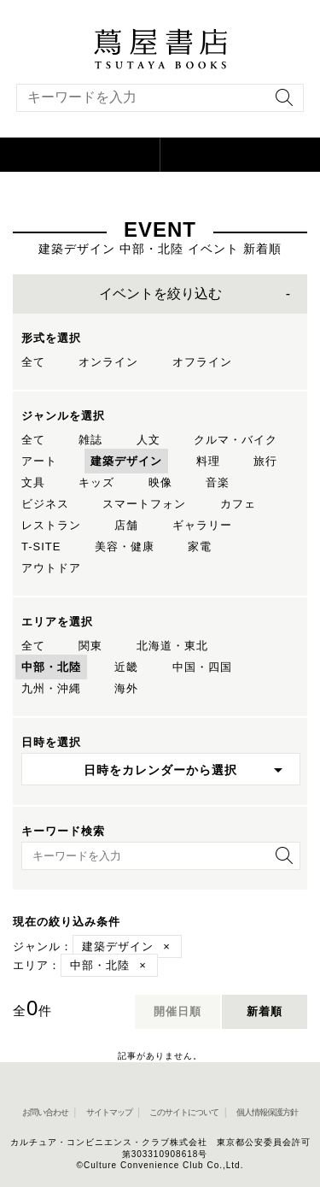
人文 (148, 439)
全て (33, 362)
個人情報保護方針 (267, 1112)
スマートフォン (144, 503)
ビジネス (45, 503)
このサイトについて (183, 1112)
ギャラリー (202, 525)
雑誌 (90, 439)
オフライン (202, 362)
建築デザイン (126, 461)
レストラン (51, 525)
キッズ (96, 482)
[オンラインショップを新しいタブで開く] (240, 155)
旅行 (265, 461)
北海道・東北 (172, 645)
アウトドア (51, 567)
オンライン (108, 362)
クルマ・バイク (235, 439)
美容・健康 (124, 546)
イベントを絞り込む (160, 293)
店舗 (126, 525)
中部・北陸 (51, 667)
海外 (126, 688)
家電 (200, 546)
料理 (208, 461)
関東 (90, 645)
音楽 (218, 482)
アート (39, 461)
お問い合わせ (45, 1112)
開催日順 (177, 1011)
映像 (160, 482)
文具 (33, 482)
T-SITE (41, 546)
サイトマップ (109, 1112)
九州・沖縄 (51, 688)
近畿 (126, 667)
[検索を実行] (280, 103)
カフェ (238, 503)
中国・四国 (202, 667)
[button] (80, 155)
